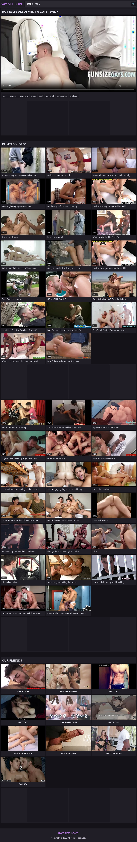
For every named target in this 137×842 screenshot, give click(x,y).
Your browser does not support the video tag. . (68, 54)
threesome (62, 96)
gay (5, 96)
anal (41, 96)
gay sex (13, 96)
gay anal (50, 96)
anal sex (73, 96)
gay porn (24, 96)
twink (33, 96)
